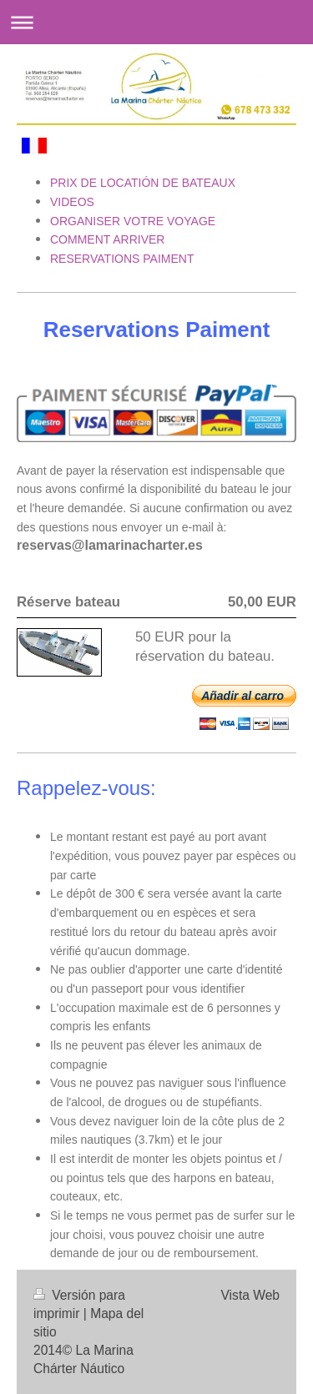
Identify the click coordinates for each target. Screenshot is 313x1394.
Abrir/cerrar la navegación (156, 22)
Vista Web (250, 1295)
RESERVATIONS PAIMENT (122, 258)
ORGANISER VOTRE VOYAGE (132, 221)
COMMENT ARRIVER (107, 239)
